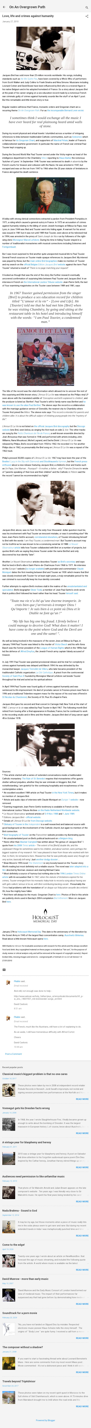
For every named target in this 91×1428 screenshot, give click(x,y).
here (58, 894)
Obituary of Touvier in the (22, 824)
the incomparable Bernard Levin (62, 110)
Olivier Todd (36, 590)
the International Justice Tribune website (43, 282)
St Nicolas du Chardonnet (14, 697)
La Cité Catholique (44, 672)
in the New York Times (63, 792)
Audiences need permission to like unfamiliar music (33, 1176)
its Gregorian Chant (25, 140)
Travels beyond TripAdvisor (18, 1381)
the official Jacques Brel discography (51, 426)
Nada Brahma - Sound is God (19, 1210)
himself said (72, 593)
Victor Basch (61, 644)
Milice (44, 158)
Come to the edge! (13, 1244)
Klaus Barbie (65, 158)
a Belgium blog (65, 838)
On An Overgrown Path (27, 7)
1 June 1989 (68, 813)
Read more (82, 1099)
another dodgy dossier (47, 859)
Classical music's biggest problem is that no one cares (34, 1074)
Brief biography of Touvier (16, 835)
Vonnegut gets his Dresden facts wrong (26, 1108)
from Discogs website (41, 821)
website (70, 799)
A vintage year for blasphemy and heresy (26, 1142)
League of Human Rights (52, 648)
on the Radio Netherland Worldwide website (58, 810)
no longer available (35, 568)
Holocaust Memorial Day (29, 931)
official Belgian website (44, 264)
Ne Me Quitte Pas (29, 79)
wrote (81, 110)
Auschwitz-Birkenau (74, 935)
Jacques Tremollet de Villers (34, 669)
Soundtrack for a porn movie (19, 1313)
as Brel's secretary (66, 561)
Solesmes (77, 137)
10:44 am (18, 1047)
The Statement (36, 863)
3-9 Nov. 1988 (51, 813)
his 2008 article (24, 845)
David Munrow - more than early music (25, 1278)
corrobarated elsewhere (46, 537)
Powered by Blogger (45, 1420)
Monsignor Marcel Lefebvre (26, 240)
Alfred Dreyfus (27, 651)
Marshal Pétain (61, 140)
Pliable (17, 981)
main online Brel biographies (43, 261)
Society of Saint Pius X (13, 676)
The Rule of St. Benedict (33, 778)
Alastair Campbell (28, 842)
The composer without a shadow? (22, 1347)
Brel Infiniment (61, 898)
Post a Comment (13, 1054)
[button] (87, 17)
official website (33, 817)
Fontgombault (9, 247)
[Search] (87, 8)
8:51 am (18, 1008)
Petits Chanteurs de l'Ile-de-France (34, 433)
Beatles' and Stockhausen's (34, 461)
